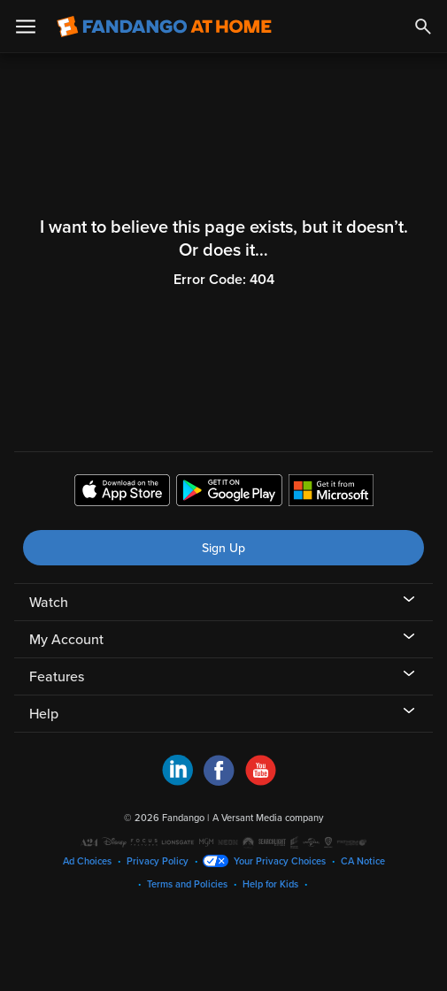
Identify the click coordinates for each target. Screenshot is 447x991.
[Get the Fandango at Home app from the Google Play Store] (229, 492)
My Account (66, 640)
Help (43, 714)
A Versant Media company (267, 818)
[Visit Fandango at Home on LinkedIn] (177, 781)
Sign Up (223, 548)
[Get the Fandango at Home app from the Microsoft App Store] (331, 492)
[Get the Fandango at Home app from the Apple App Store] (122, 492)
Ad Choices (87, 861)
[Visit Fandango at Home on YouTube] (260, 781)
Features (56, 677)
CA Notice (363, 861)
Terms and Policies (187, 884)
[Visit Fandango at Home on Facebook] (219, 781)
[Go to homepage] (164, 26)
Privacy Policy (158, 861)
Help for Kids (270, 884)
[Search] (423, 26)
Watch (48, 602)
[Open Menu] (25, 26)
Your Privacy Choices (280, 861)
